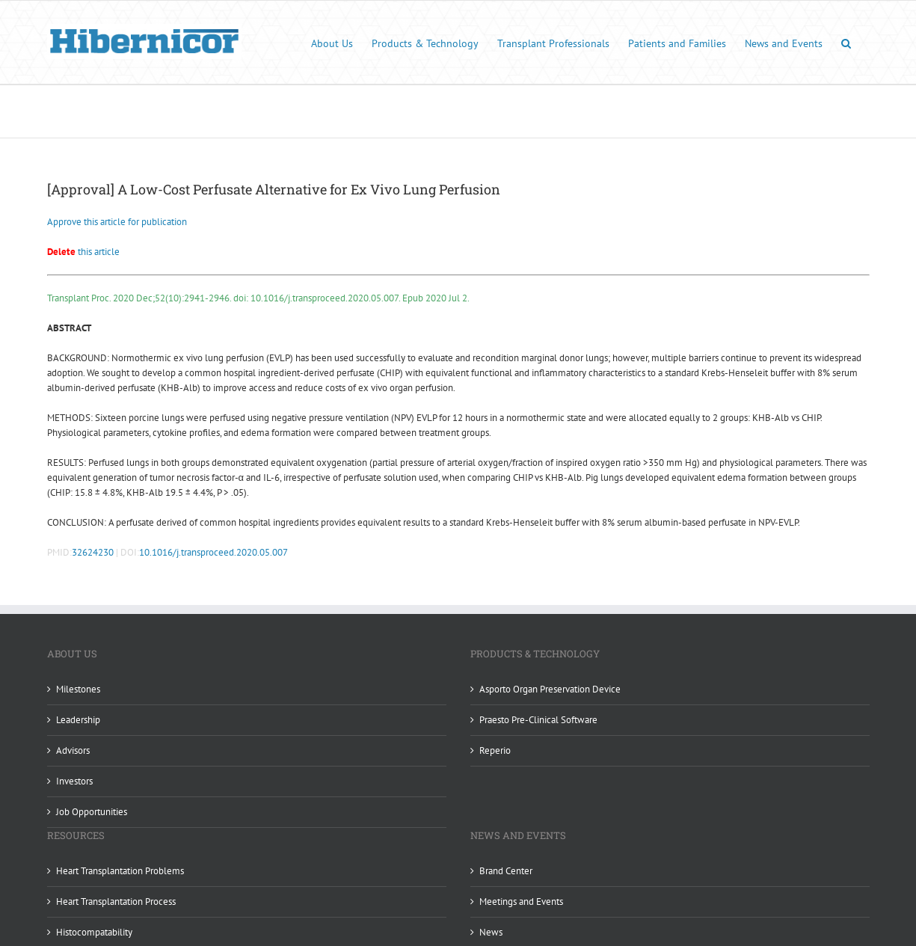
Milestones (78, 689)
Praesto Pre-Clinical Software (538, 719)
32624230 (93, 552)
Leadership (78, 719)
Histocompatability (94, 932)
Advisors (73, 750)
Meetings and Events (521, 901)
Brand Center (505, 870)
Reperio (495, 750)
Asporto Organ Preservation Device (550, 689)
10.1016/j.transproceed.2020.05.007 (213, 552)
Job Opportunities (91, 811)
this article (83, 251)
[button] (846, 42)
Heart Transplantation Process (116, 901)
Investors (74, 781)
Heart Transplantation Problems (120, 870)
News (490, 932)
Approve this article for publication (117, 221)
